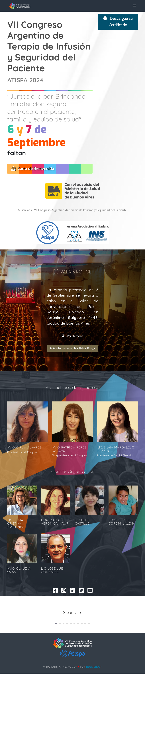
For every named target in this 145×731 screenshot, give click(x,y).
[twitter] (81, 624)
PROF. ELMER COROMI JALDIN (122, 557)
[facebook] (55, 624)
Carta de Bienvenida (32, 168)
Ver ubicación (72, 371)
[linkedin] (72, 624)
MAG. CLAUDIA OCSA (18, 605)
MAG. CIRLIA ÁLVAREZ (24, 482)
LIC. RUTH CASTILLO (82, 557)
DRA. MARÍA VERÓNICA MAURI (55, 557)
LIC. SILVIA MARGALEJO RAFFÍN (115, 484)
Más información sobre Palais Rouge (72, 383)
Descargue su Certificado (118, 21)
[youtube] (90, 624)
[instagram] (64, 624)
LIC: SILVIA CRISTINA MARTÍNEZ (15, 558)
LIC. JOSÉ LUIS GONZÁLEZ (52, 605)
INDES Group (93, 724)
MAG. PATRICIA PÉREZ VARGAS (69, 484)
